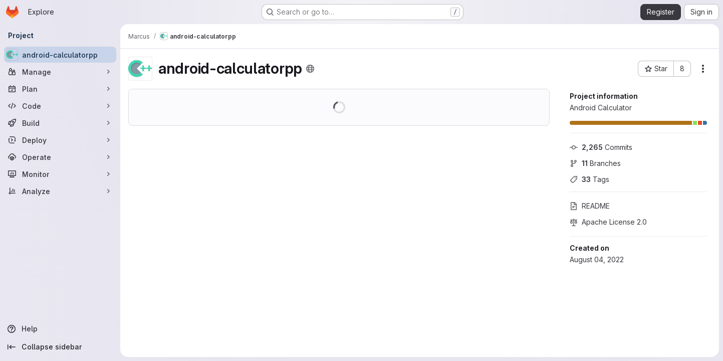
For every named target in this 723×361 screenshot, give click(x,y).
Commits (601, 147)
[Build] (60, 123)
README (590, 206)
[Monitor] (60, 174)
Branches (595, 163)
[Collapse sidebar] (60, 347)
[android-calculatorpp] (60, 55)
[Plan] (60, 89)
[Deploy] (60, 140)
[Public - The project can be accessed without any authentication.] (310, 69)
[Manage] (60, 72)
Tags (589, 179)
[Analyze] (60, 191)
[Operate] (60, 157)
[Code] (60, 106)
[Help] (60, 329)
